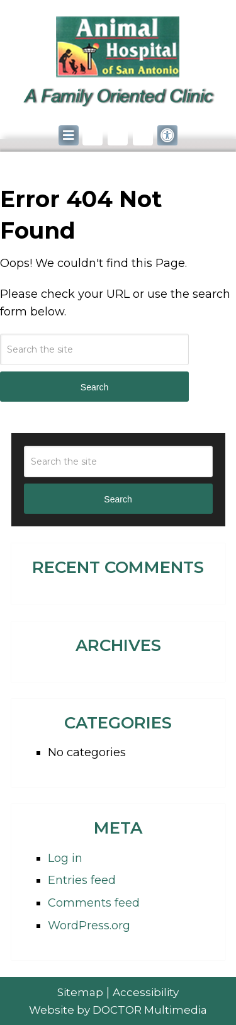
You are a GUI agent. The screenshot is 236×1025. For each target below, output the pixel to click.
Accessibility (146, 992)
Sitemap (80, 992)
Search (94, 387)
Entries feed (82, 880)
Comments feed (94, 903)
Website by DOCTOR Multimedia (118, 1010)
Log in (65, 858)
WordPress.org (89, 925)
